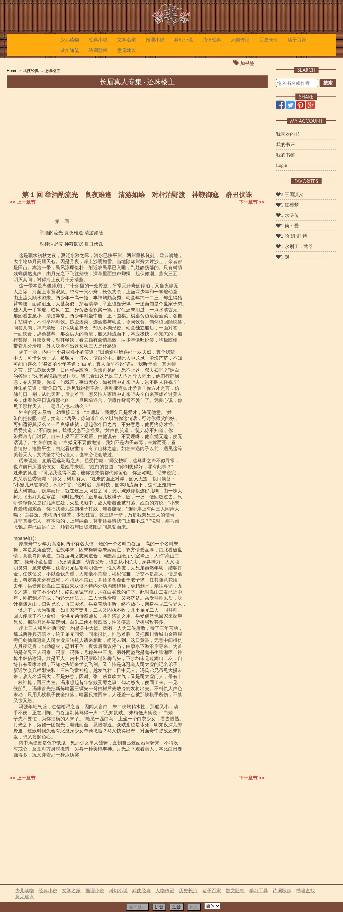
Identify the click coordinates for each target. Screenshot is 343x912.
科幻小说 (183, 39)
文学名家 (126, 39)
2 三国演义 (289, 194)
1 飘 (282, 256)
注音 (176, 906)
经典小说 (98, 39)
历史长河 (268, 39)
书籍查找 (305, 890)
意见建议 (126, 50)
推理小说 (155, 39)
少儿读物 (69, 39)
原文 (194, 906)
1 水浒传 (287, 215)
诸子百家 (297, 39)
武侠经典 (211, 39)
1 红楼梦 (287, 204)
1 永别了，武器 (294, 246)
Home (12, 70)
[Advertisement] (137, 138)
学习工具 (258, 890)
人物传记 (240, 39)
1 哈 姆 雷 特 (291, 236)
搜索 (328, 82)
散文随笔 (69, 50)
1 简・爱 (287, 225)
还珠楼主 (52, 70)
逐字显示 (137, 906)
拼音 (159, 906)
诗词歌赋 (98, 50)
